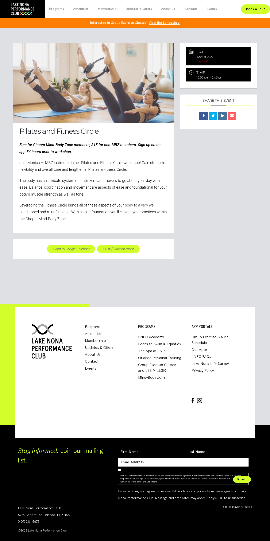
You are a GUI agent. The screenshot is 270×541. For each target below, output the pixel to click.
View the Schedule (163, 22)
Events (212, 9)
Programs (56, 9)
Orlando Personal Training (159, 358)
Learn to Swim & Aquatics (159, 344)
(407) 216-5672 (28, 521)
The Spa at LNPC (152, 351)
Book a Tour (255, 9)
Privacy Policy (203, 370)
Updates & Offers (139, 9)
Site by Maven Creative (237, 506)
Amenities (81, 9)
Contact (190, 9)
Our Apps (200, 350)
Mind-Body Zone (152, 377)
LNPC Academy (151, 337)
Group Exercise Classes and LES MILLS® (157, 367)
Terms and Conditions (147, 482)
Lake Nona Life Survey (210, 363)
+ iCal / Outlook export (118, 249)
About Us (168, 9)
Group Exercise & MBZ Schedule (210, 340)
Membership (107, 9)
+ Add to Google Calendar (71, 249)
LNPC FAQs (201, 356)
